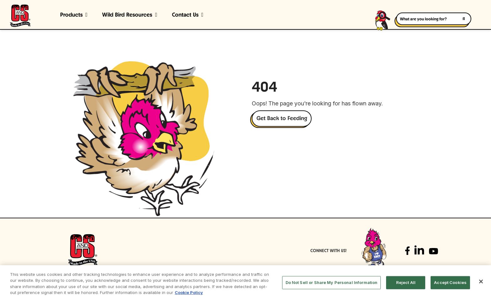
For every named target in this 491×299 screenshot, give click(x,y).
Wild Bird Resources (127, 15)
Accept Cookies (450, 282)
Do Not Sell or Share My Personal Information (332, 282)
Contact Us (185, 15)
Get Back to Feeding (281, 119)
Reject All (406, 282)
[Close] (481, 281)
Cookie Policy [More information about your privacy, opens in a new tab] (189, 292)
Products (71, 15)
